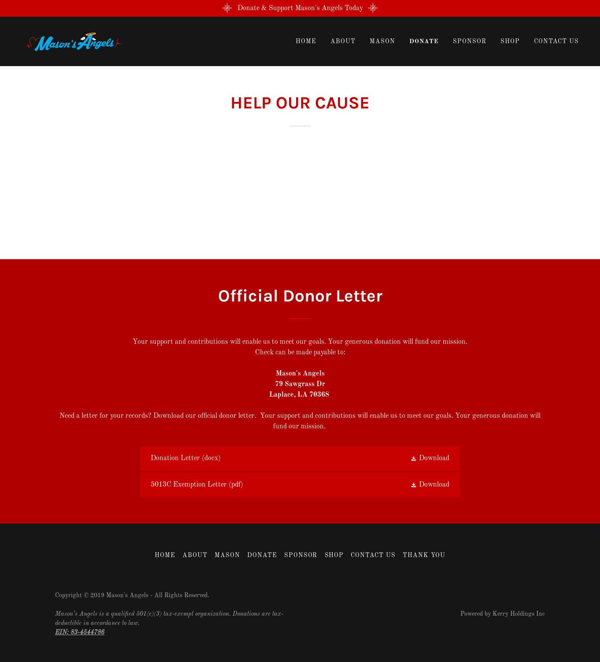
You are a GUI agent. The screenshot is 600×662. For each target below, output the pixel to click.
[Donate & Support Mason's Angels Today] (300, 8)
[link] (72, 41)
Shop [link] (510, 41)
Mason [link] (382, 41)
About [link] (343, 41)
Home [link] (306, 41)
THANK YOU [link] (424, 555)
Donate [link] (424, 41)
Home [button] (165, 555)
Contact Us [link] (556, 41)
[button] (429, 458)
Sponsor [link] (469, 41)
